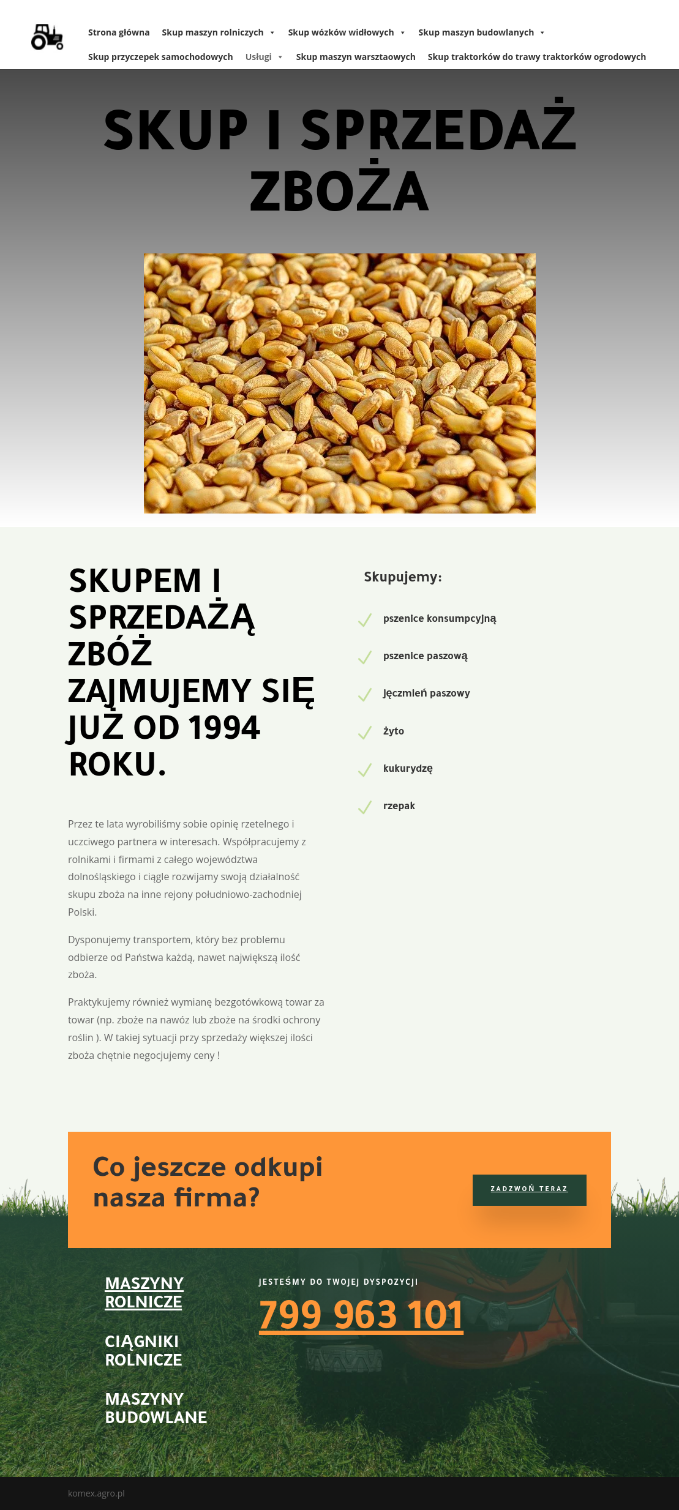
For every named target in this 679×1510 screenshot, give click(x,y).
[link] (43, 33)
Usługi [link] (265, 57)
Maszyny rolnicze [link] (144, 1295)
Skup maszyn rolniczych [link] (219, 32)
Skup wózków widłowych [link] (347, 32)
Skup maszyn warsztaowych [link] (356, 56)
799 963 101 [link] (361, 1322)
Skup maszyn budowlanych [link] (483, 32)
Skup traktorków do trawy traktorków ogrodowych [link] (537, 56)
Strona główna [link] (119, 32)
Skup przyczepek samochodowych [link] (160, 56)
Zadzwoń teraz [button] (529, 1190)
